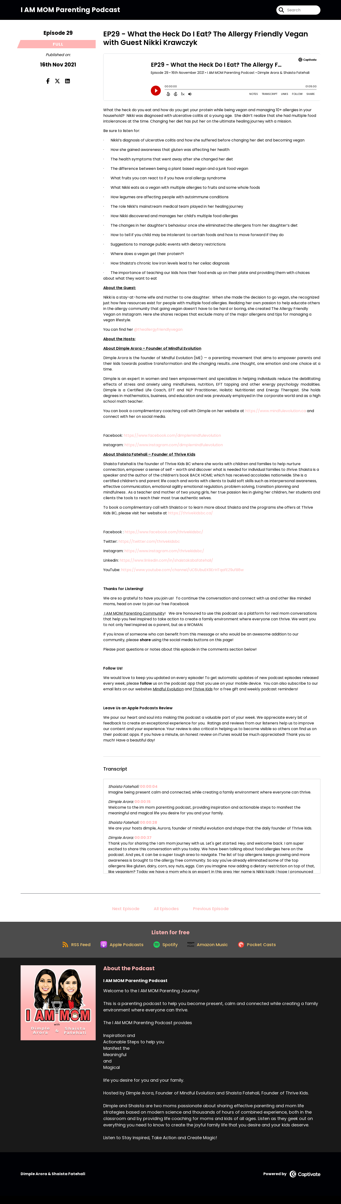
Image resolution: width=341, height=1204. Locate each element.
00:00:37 (143, 841)
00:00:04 (148, 790)
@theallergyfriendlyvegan (158, 333)
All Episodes (166, 912)
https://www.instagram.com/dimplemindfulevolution (173, 448)
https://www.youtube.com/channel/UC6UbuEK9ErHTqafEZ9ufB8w (182, 573)
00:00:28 (148, 826)
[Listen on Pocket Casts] (261, 952)
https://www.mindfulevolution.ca (275, 414)
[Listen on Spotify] (164, 952)
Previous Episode (211, 912)
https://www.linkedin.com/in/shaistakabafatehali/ (166, 564)
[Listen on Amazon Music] (209, 952)
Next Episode (125, 912)
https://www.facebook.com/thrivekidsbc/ (164, 535)
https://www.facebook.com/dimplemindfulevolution (172, 439)
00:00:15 (143, 805)
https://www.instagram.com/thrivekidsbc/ (164, 554)
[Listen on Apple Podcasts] (118, 952)
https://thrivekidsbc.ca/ (190, 516)
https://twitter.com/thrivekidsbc (149, 545)
